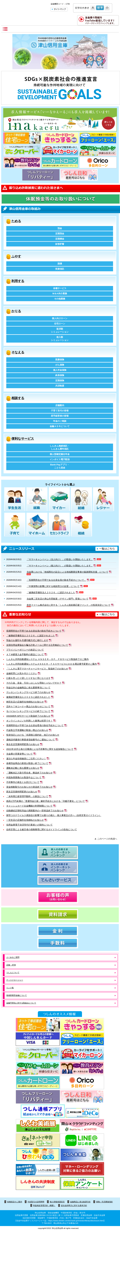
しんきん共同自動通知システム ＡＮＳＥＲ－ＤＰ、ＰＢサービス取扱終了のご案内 (47, 659)
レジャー (104, 499)
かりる (16, 311)
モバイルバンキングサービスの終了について (28, 711)
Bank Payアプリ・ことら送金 (59, 466)
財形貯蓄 (59, 244)
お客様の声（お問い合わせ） (60, 897)
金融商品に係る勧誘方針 (80, 1202)
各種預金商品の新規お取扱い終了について (27, 763)
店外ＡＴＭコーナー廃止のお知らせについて (28, 706)
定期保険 (59, 380)
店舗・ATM (11, 965)
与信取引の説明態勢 (35, 1202)
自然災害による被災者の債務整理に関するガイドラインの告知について (41, 829)
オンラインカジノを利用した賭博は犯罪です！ (29, 720)
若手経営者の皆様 (60, 416)
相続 (81, 525)
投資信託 (59, 269)
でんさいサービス (60, 880)
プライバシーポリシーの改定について (25, 649)
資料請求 (60, 914)
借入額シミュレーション (60, 338)
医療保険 (59, 359)
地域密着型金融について (16, 995)
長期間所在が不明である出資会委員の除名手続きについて (35, 725)
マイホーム (37, 525)
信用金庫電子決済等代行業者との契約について (29, 824)
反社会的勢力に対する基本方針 (74, 1205)
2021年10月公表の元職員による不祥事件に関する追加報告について (39, 749)
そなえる (17, 352)
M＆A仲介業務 (59, 293)
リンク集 (10, 988)
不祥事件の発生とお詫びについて (22, 782)
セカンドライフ (59, 525)
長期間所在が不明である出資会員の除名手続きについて (33, 631)
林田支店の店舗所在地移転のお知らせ (25, 702)
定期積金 (59, 239)
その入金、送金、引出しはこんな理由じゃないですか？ (33, 683)
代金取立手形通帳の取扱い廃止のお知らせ (27, 730)
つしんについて (12, 972)
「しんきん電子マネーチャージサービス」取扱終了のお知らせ (37, 668)
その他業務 (59, 298)
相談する (17, 398)
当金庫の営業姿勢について (19, 754)
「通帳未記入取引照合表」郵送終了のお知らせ (29, 772)
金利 (60, 931)
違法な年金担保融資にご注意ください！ (26, 758)
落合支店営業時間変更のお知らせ (22, 744)
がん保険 (59, 365)
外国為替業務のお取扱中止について (24, 777)
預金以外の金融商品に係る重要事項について (28, 687)
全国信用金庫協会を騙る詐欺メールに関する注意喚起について (37, 645)
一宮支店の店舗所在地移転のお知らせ (25, 820)
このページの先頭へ (107, 839)
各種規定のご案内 (14, 1202)
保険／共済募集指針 (104, 1202)
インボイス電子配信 (60, 459)
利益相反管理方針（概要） (44, 1205)
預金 (60, 228)
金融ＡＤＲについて (60, 426)
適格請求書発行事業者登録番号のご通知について (30, 739)
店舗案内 (59, 405)
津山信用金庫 (24, 9)
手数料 (60, 943)
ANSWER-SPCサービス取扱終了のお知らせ (28, 716)
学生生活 (15, 499)
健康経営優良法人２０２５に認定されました (28, 697)
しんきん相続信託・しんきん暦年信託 (60, 447)
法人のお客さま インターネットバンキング (60, 867)
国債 (60, 263)
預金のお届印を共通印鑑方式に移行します (27, 640)
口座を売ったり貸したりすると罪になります (28, 678)
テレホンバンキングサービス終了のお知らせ (28, 692)
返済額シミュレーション (60, 330)
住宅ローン (59, 323)
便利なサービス (22, 438)
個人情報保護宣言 (57, 1202)
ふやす (16, 256)
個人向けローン (59, 318)
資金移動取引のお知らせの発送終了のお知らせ (29, 787)
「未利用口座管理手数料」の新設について (27, 796)
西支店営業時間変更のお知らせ (21, 791)
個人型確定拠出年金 (60, 454)
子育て (15, 525)
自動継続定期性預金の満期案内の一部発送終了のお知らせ (35, 810)
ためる (16, 221)
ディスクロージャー (14, 980)
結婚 (81, 499)
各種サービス (59, 288)
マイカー (59, 499)
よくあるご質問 (12, 957)
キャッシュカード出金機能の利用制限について (29, 806)
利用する (17, 281)
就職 (37, 499)
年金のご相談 (59, 421)
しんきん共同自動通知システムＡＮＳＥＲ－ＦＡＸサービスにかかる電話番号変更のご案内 (51, 664)
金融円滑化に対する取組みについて (21, 1003)
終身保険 (59, 375)
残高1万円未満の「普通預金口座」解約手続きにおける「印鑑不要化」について (45, 801)
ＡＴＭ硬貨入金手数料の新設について (25, 654)
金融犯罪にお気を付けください (21, 673)
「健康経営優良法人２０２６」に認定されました (30, 635)
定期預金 (59, 233)
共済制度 (59, 385)
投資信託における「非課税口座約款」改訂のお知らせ (32, 735)
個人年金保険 (59, 370)
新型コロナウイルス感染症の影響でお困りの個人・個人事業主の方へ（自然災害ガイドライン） (53, 815)
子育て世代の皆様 (60, 410)
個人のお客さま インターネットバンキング (60, 852)
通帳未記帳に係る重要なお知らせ (22, 768)
